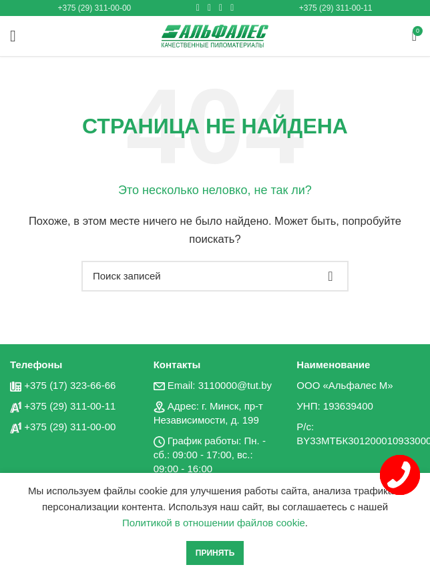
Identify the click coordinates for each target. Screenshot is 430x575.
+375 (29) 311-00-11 (336, 8)
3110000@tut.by (235, 385)
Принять (215, 553)
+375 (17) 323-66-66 (70, 385)
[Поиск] (215, 276)
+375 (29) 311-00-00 (95, 8)
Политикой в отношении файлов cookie (213, 522)
